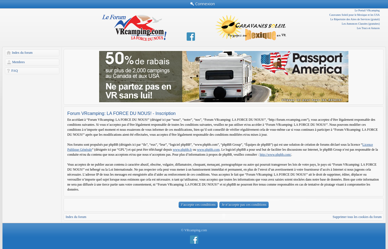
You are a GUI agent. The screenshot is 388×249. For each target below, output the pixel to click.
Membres (18, 62)
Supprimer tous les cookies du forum (357, 217)
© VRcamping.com (194, 230)
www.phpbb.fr (182, 150)
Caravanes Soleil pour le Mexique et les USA (354, 14)
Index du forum (22, 53)
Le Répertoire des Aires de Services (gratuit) (355, 19)
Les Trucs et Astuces (368, 28)
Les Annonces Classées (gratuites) (361, 23)
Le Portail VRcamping (367, 10)
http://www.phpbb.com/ (275, 154)
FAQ (14, 71)
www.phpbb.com (208, 150)
